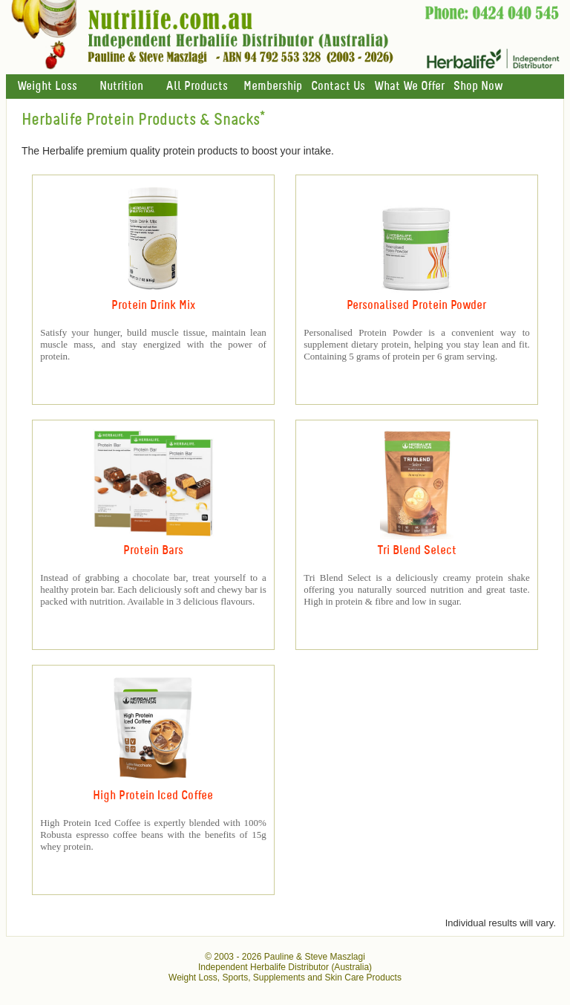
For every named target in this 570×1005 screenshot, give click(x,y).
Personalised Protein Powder (416, 305)
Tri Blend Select (416, 550)
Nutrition (121, 86)
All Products (197, 86)
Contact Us (338, 86)
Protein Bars (153, 550)
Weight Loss (47, 86)
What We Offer (409, 86)
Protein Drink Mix (153, 305)
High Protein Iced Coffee (153, 796)
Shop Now (477, 86)
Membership (272, 86)
